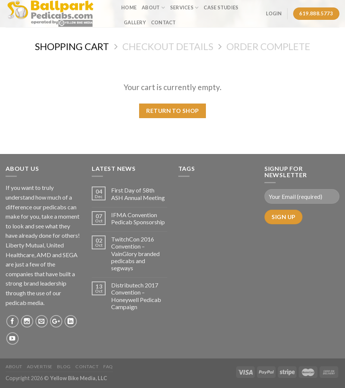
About (153, 7)
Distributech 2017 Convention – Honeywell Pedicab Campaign (136, 295)
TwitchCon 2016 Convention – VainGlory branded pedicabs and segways (135, 253)
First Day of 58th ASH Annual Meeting (138, 194)
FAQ (108, 366)
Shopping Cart (72, 46)
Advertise (40, 366)
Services (184, 7)
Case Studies (221, 7)
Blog (63, 366)
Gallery (135, 22)
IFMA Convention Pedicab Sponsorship (138, 218)
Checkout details (167, 46)
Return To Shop (172, 110)
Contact (163, 22)
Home (129, 7)
